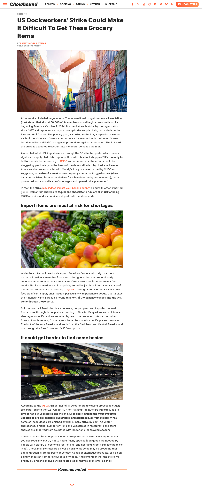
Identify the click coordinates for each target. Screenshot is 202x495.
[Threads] (149, 5)
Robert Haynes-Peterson (33, 43)
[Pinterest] (160, 5)
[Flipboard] (155, 5)
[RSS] (172, 5)
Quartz (71, 289)
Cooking (65, 4)
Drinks (80, 4)
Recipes (50, 4)
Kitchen (95, 4)
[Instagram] (144, 5)
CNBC (63, 161)
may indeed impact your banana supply (66, 187)
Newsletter (187, 4)
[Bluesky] (166, 5)
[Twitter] (138, 5)
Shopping (111, 4)
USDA (45, 405)
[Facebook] (132, 5)
